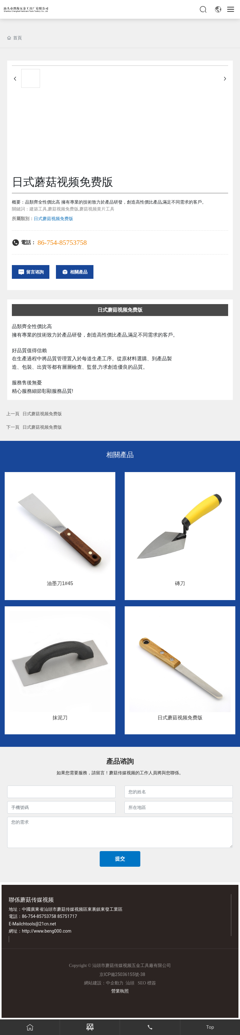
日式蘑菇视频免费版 (42, 413)
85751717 (67, 916)
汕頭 (130, 983)
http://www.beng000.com (46, 931)
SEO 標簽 (147, 983)
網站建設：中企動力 (103, 983)
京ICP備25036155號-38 (122, 974)
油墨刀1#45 (60, 583)
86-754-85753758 (62, 242)
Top (210, 1027)
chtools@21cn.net (38, 923)
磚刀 (180, 583)
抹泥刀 (60, 717)
